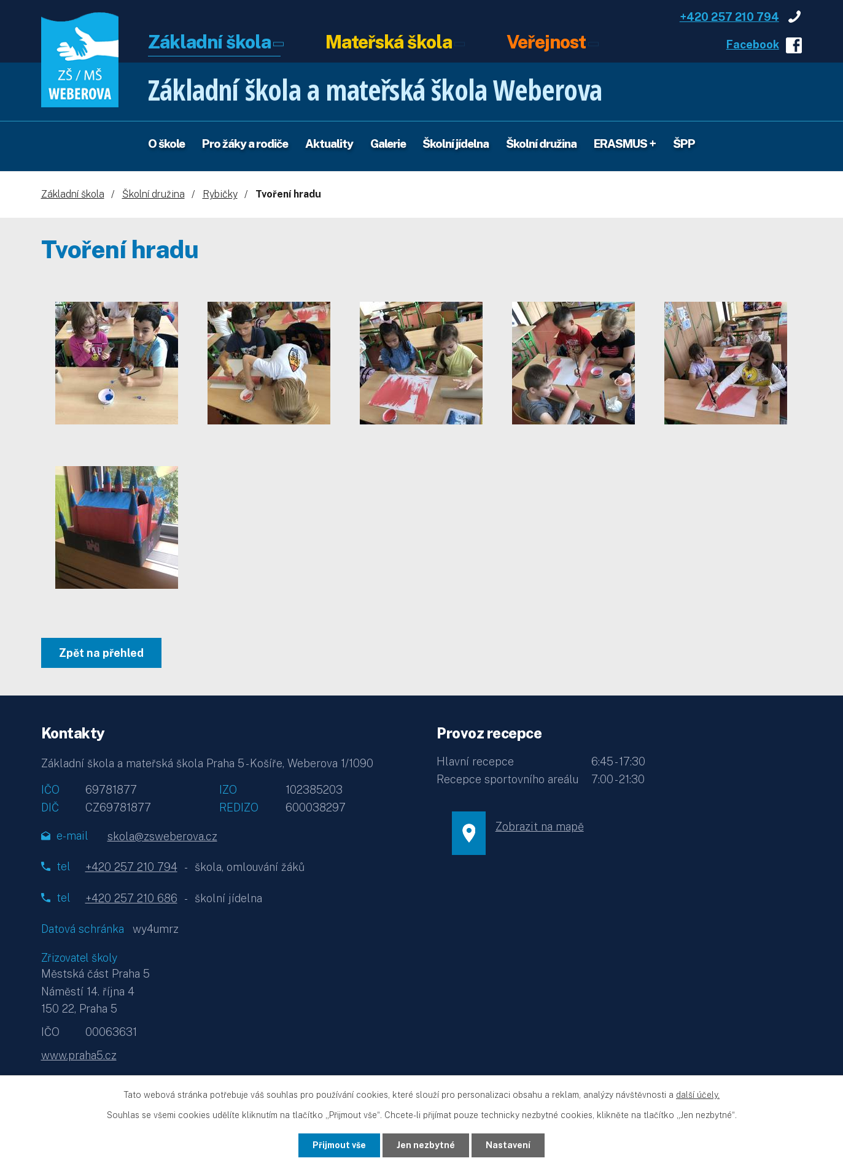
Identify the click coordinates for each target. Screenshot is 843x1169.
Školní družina (541, 143)
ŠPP (684, 143)
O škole (166, 143)
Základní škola (209, 43)
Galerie (388, 143)
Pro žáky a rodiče (245, 143)
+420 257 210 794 (729, 16)
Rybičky (220, 194)
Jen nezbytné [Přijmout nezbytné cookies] (426, 1145)
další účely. (698, 1095)
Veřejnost (546, 43)
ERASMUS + (625, 143)
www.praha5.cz (79, 1055)
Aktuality (329, 143)
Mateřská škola (388, 43)
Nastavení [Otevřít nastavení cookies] (508, 1145)
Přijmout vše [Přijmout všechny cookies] (339, 1145)
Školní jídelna (455, 143)
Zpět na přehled (101, 652)
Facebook (752, 44)
